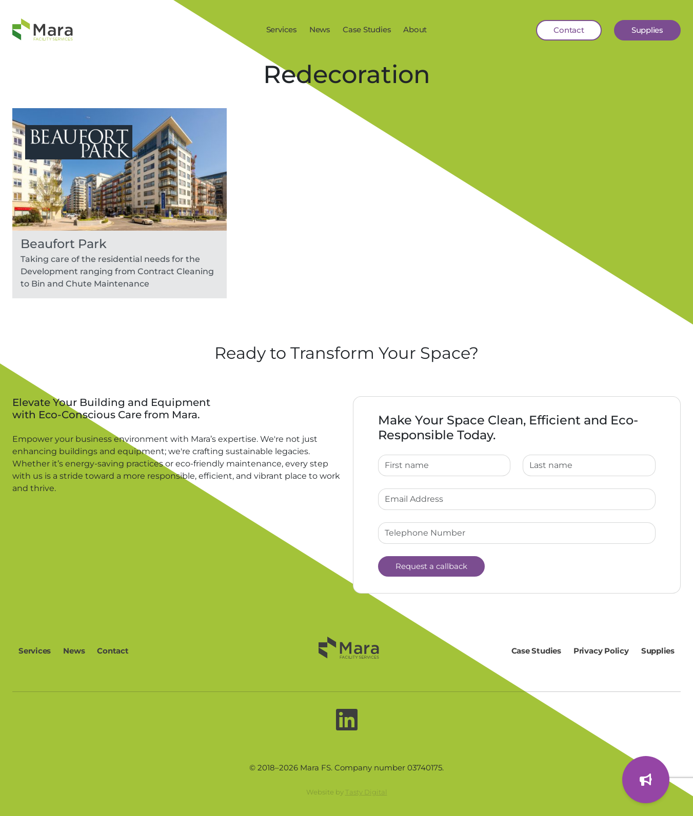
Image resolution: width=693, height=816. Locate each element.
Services (281, 29)
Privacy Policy (601, 651)
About (415, 29)
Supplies (647, 30)
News (319, 29)
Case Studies (367, 29)
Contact (568, 30)
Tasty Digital (366, 792)
